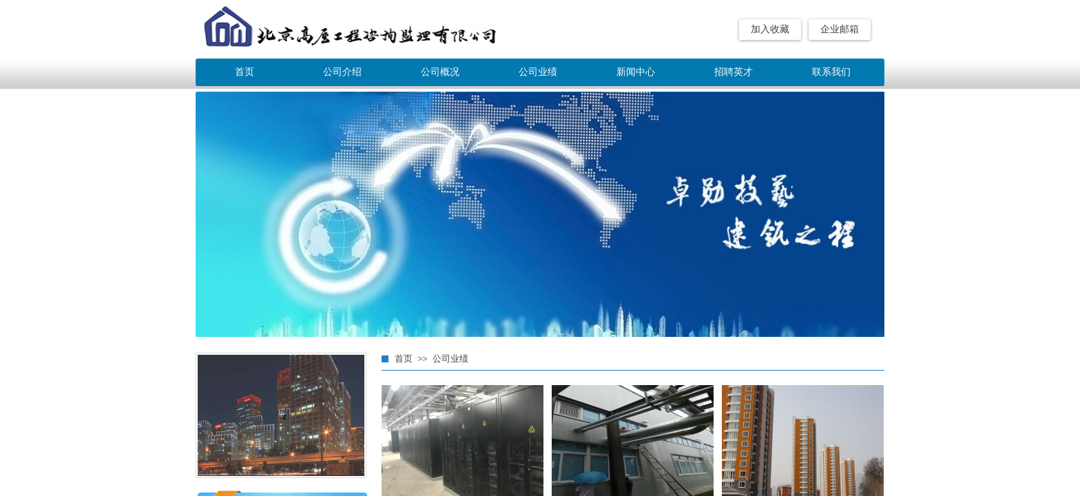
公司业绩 (538, 72)
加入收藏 (770, 29)
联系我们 (831, 72)
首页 (244, 72)
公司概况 (440, 72)
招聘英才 (733, 72)
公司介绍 (342, 72)
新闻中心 (635, 72)
